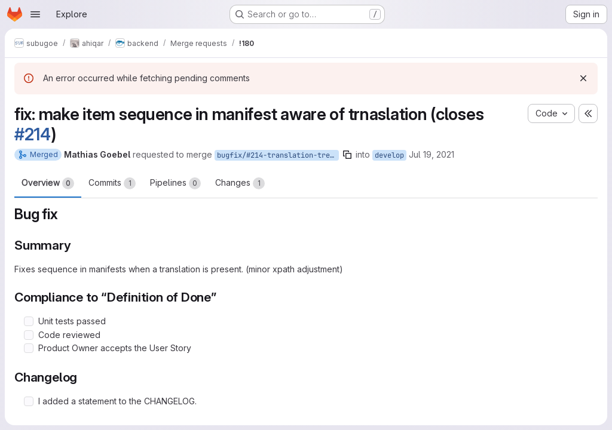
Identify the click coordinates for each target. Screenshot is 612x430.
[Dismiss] (583, 78)
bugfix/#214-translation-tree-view (278, 155)
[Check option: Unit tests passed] (28, 321)
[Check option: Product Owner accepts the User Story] (28, 348)
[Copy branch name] (347, 155)
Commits (112, 183)
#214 (32, 134)
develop (389, 155)
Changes (240, 183)
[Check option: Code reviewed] (28, 335)
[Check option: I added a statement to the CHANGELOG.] (28, 401)
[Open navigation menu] (35, 14)
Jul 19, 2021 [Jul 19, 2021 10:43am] (431, 154)
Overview (48, 183)
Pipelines (175, 183)
